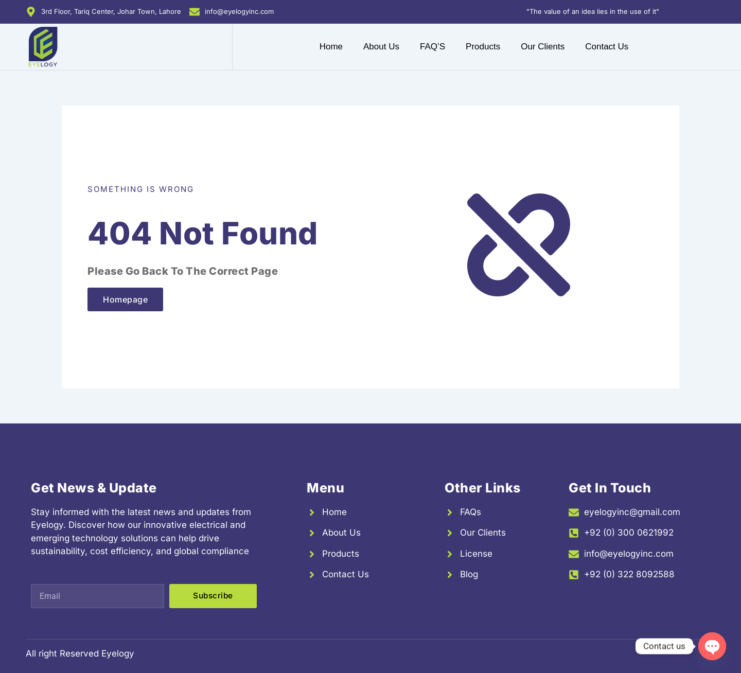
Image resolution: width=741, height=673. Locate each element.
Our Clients (542, 46)
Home (331, 46)
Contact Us (606, 46)
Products (483, 46)
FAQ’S (432, 46)
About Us (381, 46)
